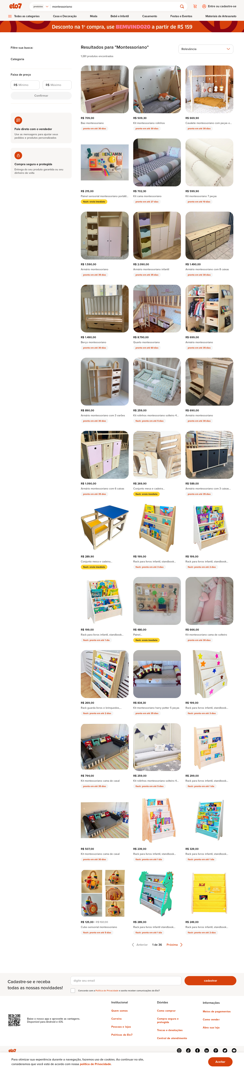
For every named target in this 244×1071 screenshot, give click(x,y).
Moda (93, 16)
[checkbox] (73, 990)
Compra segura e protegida (168, 1020)
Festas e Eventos (181, 16)
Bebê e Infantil (120, 16)
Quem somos (119, 1010)
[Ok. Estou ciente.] (220, 1061)
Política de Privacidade (107, 990)
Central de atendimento (172, 1037)
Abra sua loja (211, 1027)
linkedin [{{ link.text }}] (206, 1050)
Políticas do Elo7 (121, 1034)
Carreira (116, 1018)
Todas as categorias (27, 16)
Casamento (149, 16)
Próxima (174, 944)
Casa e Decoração (65, 16)
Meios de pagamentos (217, 1011)
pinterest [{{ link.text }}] (216, 1050)
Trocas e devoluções (170, 1029)
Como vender (211, 1019)
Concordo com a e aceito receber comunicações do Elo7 (119, 990)
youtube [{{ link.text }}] (234, 1050)
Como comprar (166, 1010)
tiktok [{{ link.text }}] (188, 1050)
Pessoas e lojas (121, 1026)
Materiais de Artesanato (220, 16)
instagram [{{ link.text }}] (179, 1050)
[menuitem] (24, 15)
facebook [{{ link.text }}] (197, 1050)
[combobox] (41, 6)
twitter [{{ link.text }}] (225, 1050)
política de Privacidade (95, 1064)
